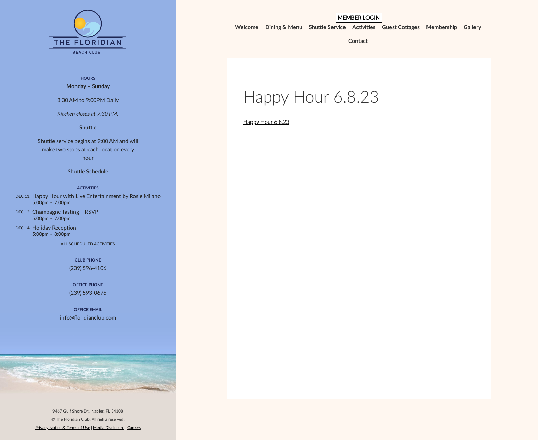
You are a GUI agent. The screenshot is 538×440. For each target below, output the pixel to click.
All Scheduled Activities (88, 244)
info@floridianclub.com (88, 318)
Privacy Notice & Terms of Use (62, 428)
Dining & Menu (283, 27)
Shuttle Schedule (88, 171)
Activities (363, 27)
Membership (441, 27)
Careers (134, 428)
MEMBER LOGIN (359, 18)
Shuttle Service (327, 27)
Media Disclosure (108, 428)
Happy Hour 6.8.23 (266, 122)
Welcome (246, 27)
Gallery (472, 27)
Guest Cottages (401, 27)
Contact (358, 41)
